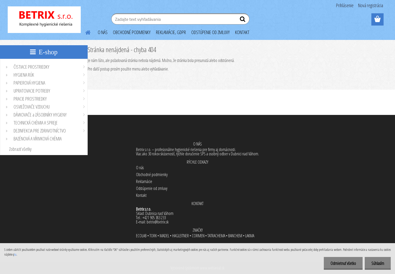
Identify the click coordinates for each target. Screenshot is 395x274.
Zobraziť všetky (20, 149)
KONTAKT (242, 32)
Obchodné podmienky (152, 174)
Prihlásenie (345, 5)
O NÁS (103, 32)
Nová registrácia (370, 5)
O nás (140, 168)
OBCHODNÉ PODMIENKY (132, 32)
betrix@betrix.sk (158, 222)
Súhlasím (377, 263)
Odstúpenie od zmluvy (151, 188)
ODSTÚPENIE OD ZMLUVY (210, 32)
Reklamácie (144, 181)
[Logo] (44, 19)
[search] (243, 20)
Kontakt (141, 195)
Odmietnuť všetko (343, 263)
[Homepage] (85, 32)
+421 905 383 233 (154, 218)
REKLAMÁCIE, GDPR (171, 32)
